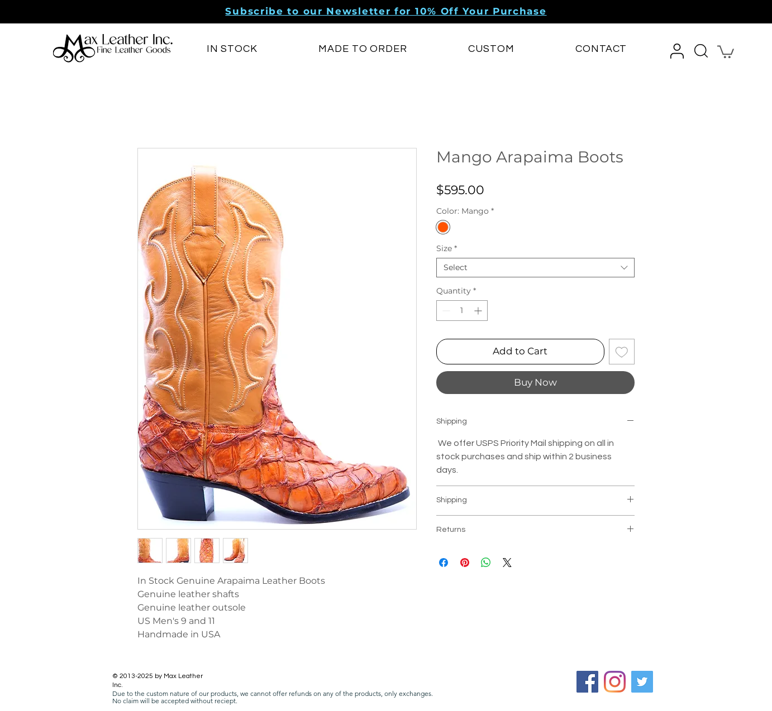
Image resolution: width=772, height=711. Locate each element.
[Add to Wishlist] (622, 351)
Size (446, 248)
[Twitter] (642, 682)
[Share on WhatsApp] (486, 562)
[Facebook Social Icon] (587, 682)
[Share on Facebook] (443, 562)
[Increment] (479, 310)
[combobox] (535, 267)
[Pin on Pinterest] (464, 562)
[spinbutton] (462, 310)
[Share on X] (507, 562)
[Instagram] (615, 682)
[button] (385, 11)
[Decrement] (445, 310)
